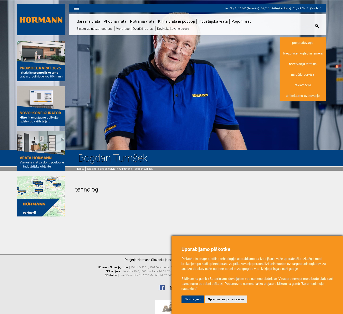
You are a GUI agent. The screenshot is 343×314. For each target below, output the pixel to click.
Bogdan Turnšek (144, 168)
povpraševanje (302, 43)
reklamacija (303, 85)
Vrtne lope (122, 29)
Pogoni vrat (241, 21)
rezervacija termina (303, 64)
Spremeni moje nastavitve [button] (226, 299)
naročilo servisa (302, 75)
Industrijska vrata (213, 21)
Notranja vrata (142, 21)
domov (80, 168)
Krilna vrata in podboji (176, 21)
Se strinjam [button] (193, 299)
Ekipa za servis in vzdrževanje (115, 168)
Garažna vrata (88, 21)
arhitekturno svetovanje (303, 96)
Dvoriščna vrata (143, 29)
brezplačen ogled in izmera (303, 53)
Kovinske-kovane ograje (173, 29)
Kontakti (91, 168)
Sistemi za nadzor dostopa (95, 29)
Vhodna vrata (115, 21)
